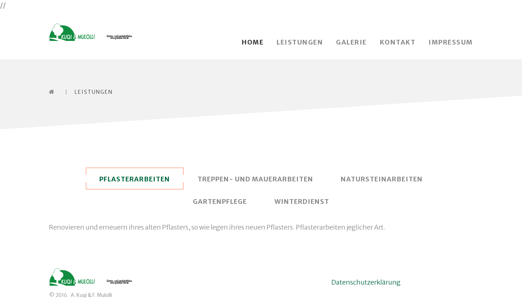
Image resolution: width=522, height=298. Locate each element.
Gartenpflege (220, 201)
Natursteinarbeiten (382, 179)
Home (53, 91)
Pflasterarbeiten (134, 179)
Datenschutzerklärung (366, 282)
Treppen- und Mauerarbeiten (255, 179)
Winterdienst (301, 201)
